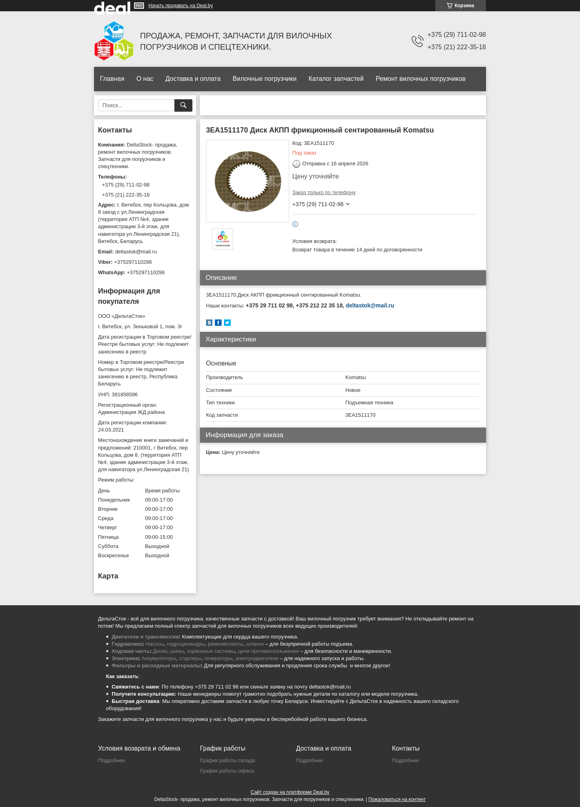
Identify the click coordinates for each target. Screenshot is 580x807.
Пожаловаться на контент (397, 799)
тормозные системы (211, 651)
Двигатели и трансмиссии (145, 637)
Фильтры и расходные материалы (156, 665)
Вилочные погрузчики (265, 78)
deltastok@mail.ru (370, 305)
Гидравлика (127, 644)
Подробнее (111, 760)
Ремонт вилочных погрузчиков (421, 78)
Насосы (155, 644)
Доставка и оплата (193, 78)
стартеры (190, 658)
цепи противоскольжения (268, 651)
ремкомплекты (225, 644)
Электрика (125, 658)
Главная (112, 78)
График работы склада (227, 760)
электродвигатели (256, 658)
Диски (160, 651)
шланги (255, 644)
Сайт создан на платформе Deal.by (290, 792)
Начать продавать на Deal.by (180, 5)
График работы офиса (227, 771)
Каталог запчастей (336, 78)
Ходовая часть (131, 651)
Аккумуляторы (159, 658)
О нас (145, 78)
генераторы (218, 658)
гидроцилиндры (186, 644)
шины (177, 651)
